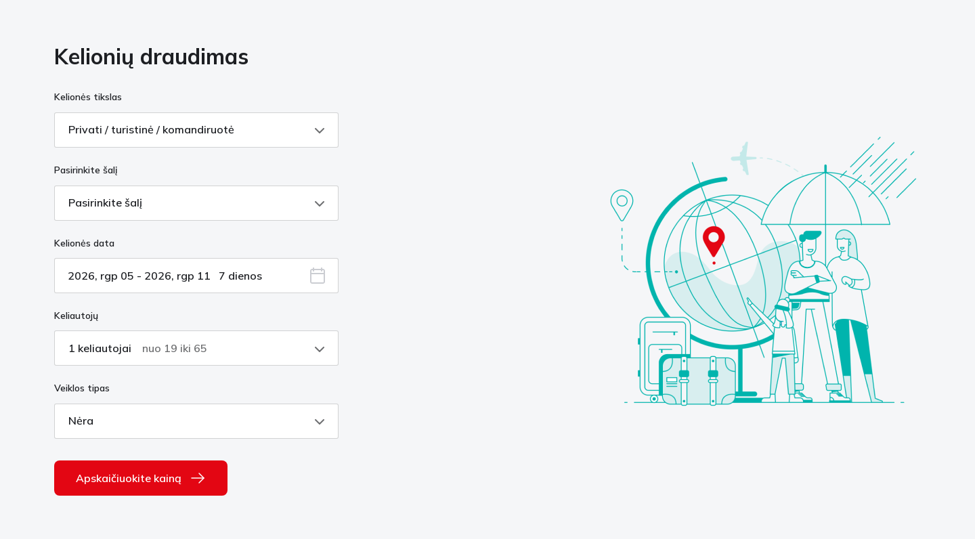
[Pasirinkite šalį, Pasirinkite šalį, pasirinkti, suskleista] (196, 203)
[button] (317, 276)
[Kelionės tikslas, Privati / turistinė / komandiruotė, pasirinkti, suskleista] (196, 130)
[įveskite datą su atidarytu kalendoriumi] (196, 275)
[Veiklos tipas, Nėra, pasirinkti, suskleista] (196, 421)
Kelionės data (84, 243)
